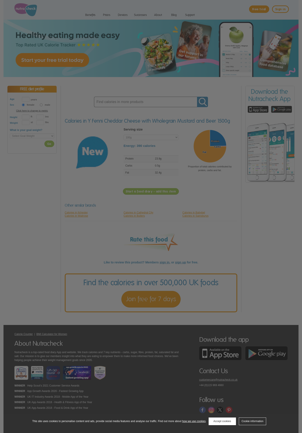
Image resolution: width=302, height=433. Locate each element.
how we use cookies (194, 421)
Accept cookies (222, 421)
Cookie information (252, 421)
